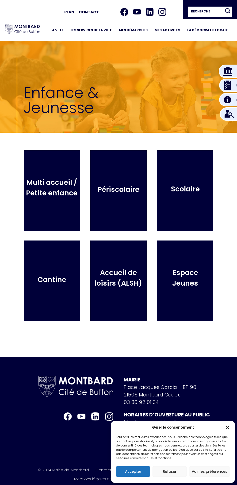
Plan (69, 12)
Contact (89, 12)
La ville (57, 30)
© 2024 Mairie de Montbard (63, 470)
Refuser (169, 471)
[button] (227, 427)
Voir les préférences (209, 471)
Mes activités (167, 30)
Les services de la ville (91, 30)
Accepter (133, 471)
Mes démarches (133, 30)
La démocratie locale (207, 30)
